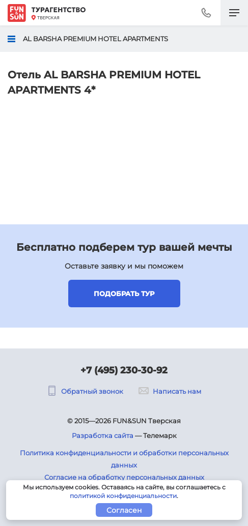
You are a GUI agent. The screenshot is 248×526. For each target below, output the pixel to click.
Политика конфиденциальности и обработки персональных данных (124, 459)
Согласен (124, 510)
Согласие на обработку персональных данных (124, 477)
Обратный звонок (85, 391)
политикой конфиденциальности (123, 496)
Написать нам (170, 391)
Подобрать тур (124, 293)
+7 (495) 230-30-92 (124, 370)
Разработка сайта (102, 435)
